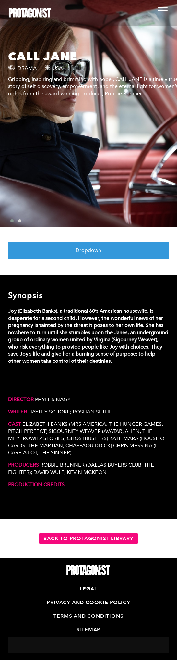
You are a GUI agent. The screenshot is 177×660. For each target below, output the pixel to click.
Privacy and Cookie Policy (88, 602)
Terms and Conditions (88, 616)
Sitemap (89, 629)
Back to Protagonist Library (88, 538)
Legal (88, 588)
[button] (12, 221)
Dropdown (88, 250)
